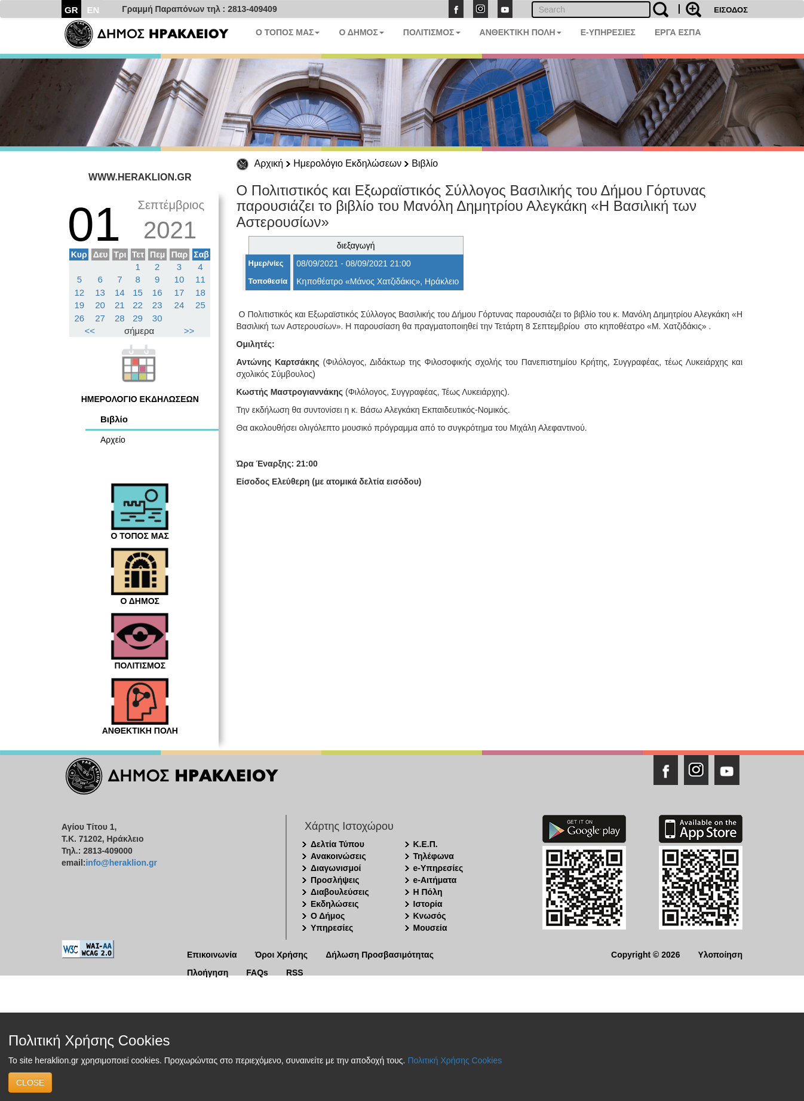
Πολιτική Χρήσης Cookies (454, 1060)
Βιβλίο (425, 163)
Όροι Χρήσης (281, 954)
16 (157, 292)
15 (138, 292)
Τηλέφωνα (433, 856)
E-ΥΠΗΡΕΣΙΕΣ (608, 32)
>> (189, 331)
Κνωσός (429, 916)
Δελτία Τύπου (337, 844)
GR (71, 10)
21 (120, 305)
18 (200, 292)
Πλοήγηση (207, 972)
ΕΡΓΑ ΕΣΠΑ (678, 32)
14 (120, 292)
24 (179, 305)
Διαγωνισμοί (336, 868)
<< (90, 331)
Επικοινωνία (212, 954)
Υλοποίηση (720, 954)
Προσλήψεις (335, 880)
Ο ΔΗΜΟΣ (361, 32)
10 (179, 279)
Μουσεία (430, 928)
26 (80, 318)
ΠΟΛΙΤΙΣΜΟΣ (432, 32)
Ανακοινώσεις (338, 856)
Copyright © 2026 (645, 954)
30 (157, 318)
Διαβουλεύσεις (340, 892)
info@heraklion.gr (120, 862)
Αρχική (269, 163)
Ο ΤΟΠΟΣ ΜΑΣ (288, 32)
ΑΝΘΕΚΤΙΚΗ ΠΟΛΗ (520, 32)
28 (120, 318)
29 (138, 318)
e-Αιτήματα (435, 880)
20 (100, 305)
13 (100, 292)
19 (80, 305)
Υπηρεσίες (332, 928)
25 (200, 305)
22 (138, 305)
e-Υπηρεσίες (438, 868)
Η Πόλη (428, 892)
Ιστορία (428, 904)
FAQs (257, 972)
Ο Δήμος (328, 916)
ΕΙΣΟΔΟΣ (731, 9)
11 (200, 279)
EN (93, 10)
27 (100, 318)
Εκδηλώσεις (335, 904)
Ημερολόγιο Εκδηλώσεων (347, 163)
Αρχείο (112, 439)
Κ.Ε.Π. (425, 844)
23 (157, 305)
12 (80, 292)
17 (179, 292)
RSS (294, 972)
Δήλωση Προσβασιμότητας (380, 954)
